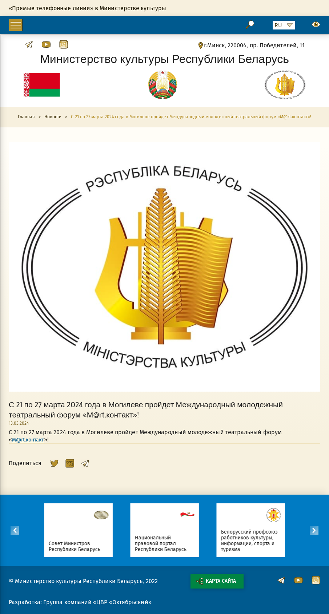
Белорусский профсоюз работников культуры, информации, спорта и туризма (252, 540)
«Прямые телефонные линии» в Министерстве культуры (87, 8)
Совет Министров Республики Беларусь (78, 546)
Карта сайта (216, 581)
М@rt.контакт (28, 440)
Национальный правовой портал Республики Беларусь (164, 543)
